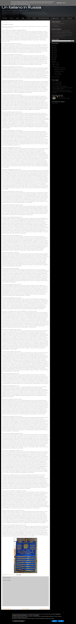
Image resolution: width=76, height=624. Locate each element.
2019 (54, 57)
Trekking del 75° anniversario (59, 69)
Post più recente (6, 608)
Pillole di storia (56, 25)
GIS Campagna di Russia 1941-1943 (60, 86)
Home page (4, 18)
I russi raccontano (58, 74)
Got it (64, 2)
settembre (56, 76)
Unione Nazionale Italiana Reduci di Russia (61, 90)
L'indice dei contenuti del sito (58, 23)
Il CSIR (28, 18)
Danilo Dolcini (60, 96)
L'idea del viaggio (57, 72)
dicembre (56, 62)
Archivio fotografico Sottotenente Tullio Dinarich (62, 32)
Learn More (59, 2)
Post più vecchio (44, 608)
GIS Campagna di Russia (43, 18)
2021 (54, 54)
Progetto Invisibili (54, 18)
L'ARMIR (34, 18)
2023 (54, 50)
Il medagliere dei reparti (59, 71)
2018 (54, 59)
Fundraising (69, 18)
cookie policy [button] (37, 615)
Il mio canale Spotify (57, 84)
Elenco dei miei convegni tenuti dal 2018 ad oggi (62, 35)
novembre (56, 64)
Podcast (62, 18)
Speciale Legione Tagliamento (59, 36)
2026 (54, 45)
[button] (63, 612)
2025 (54, 47)
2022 (54, 52)
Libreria (17, 18)
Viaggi (22, 18)
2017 (54, 61)
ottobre (55, 66)
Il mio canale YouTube (57, 81)
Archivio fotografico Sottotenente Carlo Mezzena (63, 33)
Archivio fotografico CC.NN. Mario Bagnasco (62, 30)
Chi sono (11, 18)
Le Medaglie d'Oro (56, 26)
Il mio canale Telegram (57, 83)
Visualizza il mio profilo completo (63, 98)
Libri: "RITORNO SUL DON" (59, 67)
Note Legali (55, 103)
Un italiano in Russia (21, 7)
